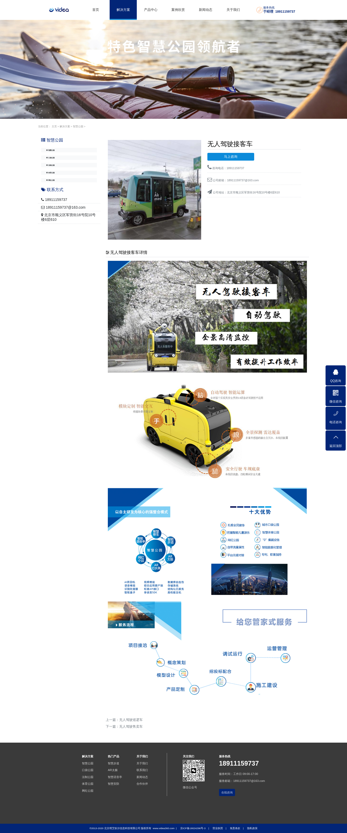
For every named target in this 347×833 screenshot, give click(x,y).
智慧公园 (78, 126)
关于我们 (233, 10)
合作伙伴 (142, 783)
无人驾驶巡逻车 (131, 720)
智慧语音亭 (115, 777)
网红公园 (55, 196)
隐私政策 (252, 828)
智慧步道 (113, 763)
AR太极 (113, 770)
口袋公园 (55, 163)
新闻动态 (205, 10)
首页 (95, 10)
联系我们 (142, 770)
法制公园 (55, 174)
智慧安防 (113, 783)
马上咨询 (230, 157)
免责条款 (235, 828)
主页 (54, 126)
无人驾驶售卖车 (131, 726)
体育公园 (55, 185)
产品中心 (150, 10)
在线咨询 (227, 792)
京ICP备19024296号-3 (193, 828)
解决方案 (123, 10)
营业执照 (218, 828)
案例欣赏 (178, 10)
